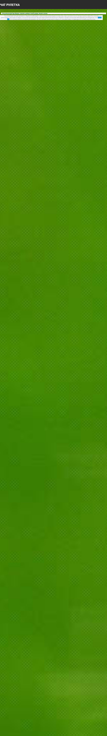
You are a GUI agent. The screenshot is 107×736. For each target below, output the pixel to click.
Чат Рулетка (10, 5)
